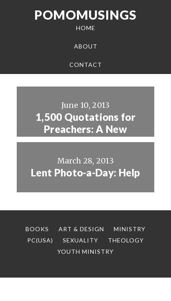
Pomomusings (85, 14)
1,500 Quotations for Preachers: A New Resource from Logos (85, 129)
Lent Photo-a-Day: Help (85, 173)
